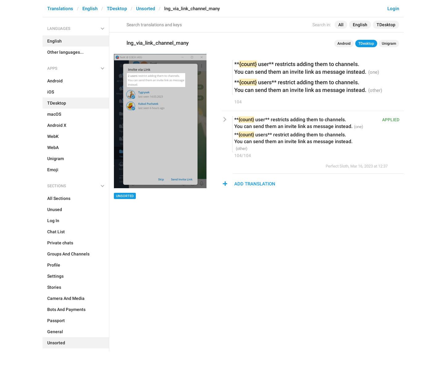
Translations (60, 8)
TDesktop (117, 8)
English (90, 8)
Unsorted (145, 8)
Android (344, 43)
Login (393, 8)
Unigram (389, 43)
